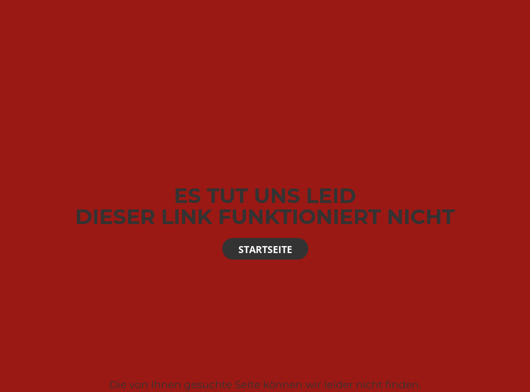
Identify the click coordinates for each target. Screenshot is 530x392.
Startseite (265, 249)
